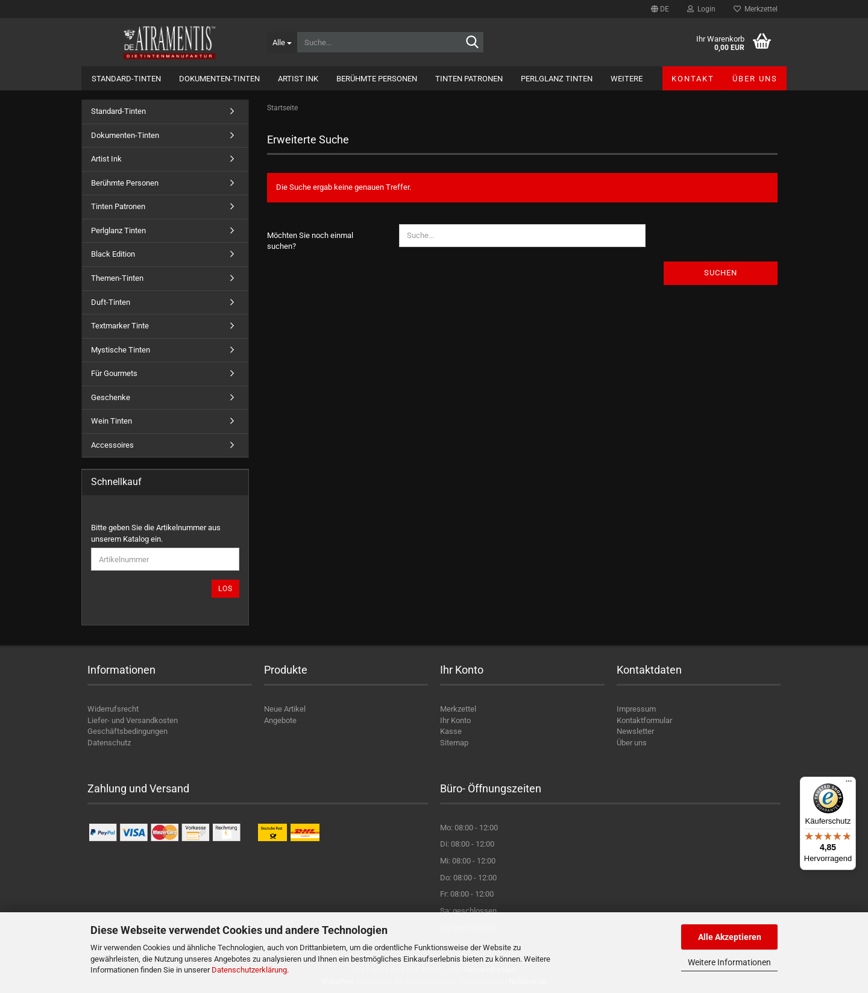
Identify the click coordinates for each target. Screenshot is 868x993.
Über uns (755, 78)
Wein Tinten (111, 420)
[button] (660, 9)
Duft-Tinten (110, 302)
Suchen (720, 272)
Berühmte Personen (376, 78)
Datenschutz (109, 742)
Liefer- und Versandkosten (132, 720)
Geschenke (110, 397)
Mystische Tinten (120, 349)
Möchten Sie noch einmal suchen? (310, 241)
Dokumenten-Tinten (219, 78)
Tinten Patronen (469, 78)
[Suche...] (282, 42)
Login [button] (701, 9)
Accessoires (112, 445)
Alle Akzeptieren (729, 937)
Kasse (451, 731)
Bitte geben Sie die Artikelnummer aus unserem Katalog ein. (156, 533)
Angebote (280, 720)
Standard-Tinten (126, 78)
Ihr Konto (455, 720)
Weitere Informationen (729, 962)
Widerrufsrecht (113, 708)
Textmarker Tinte (120, 325)
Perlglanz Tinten (557, 78)
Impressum (636, 708)
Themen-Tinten (117, 278)
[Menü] (848, 784)
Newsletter (635, 731)
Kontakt (692, 78)
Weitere (627, 78)
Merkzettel (756, 9)
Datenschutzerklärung (249, 969)
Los (225, 588)
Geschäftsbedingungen (127, 731)
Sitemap (454, 742)
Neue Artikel (285, 708)
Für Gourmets (114, 373)
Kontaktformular (644, 720)
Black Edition (113, 253)
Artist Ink (298, 78)
